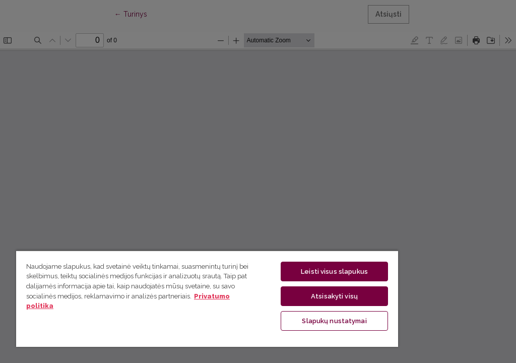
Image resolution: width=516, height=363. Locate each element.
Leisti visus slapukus (334, 271)
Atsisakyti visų (334, 296)
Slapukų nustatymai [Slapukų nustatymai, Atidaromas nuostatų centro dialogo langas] (334, 321)
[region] (207, 298)
